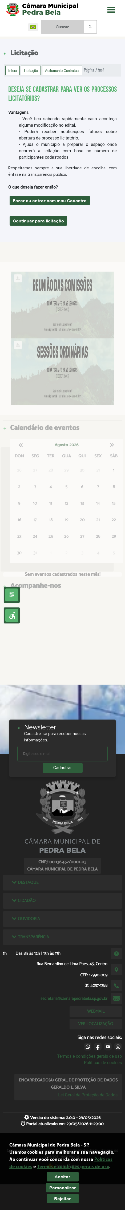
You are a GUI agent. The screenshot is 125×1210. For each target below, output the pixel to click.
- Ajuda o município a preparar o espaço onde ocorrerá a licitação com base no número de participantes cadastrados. (68, 151)
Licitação (31, 70)
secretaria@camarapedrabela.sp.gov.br (74, 998)
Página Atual (94, 70)
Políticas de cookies (103, 1062)
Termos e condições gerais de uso (89, 1056)
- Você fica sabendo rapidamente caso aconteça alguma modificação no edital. (68, 122)
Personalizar (62, 1187)
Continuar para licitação (38, 220)
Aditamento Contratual (62, 70)
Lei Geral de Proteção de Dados (88, 1094)
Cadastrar (62, 767)
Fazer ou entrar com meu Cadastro (50, 200)
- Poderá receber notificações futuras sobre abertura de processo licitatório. (68, 135)
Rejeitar (62, 1198)
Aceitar (62, 1176)
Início (12, 70)
